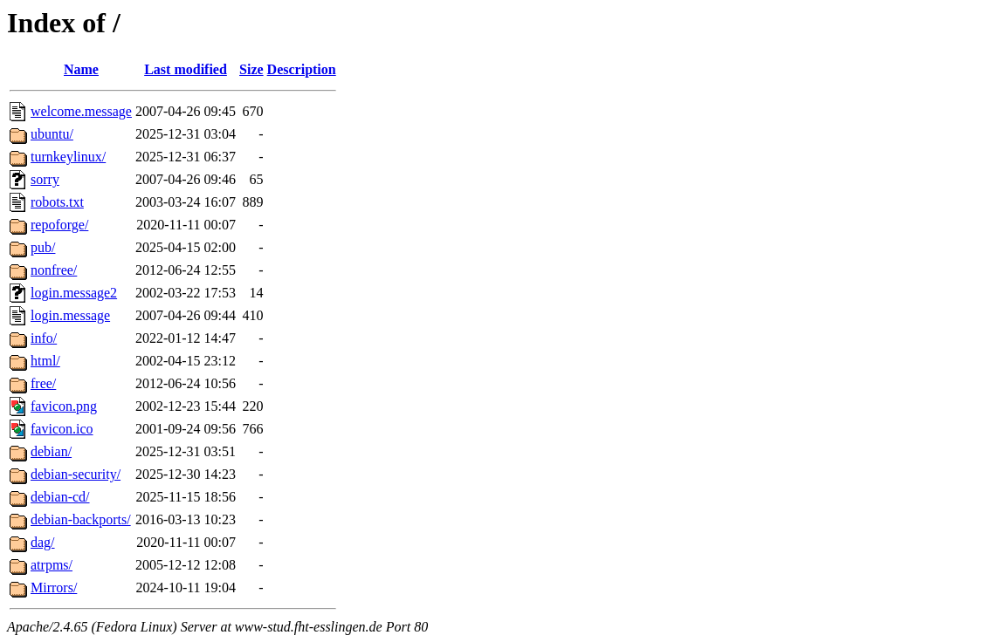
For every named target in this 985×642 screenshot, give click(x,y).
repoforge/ (59, 224)
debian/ (51, 451)
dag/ (43, 542)
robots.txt (57, 202)
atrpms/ (51, 564)
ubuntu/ (52, 133)
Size (251, 69)
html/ (45, 360)
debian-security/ (76, 474)
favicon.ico (62, 428)
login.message (70, 315)
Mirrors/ (54, 587)
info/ (44, 338)
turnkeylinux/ (68, 156)
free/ (43, 383)
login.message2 (74, 292)
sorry (45, 179)
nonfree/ (54, 270)
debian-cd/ (60, 496)
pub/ (43, 247)
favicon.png (64, 406)
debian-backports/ (81, 519)
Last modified (185, 69)
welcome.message (81, 111)
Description (301, 69)
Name (81, 69)
